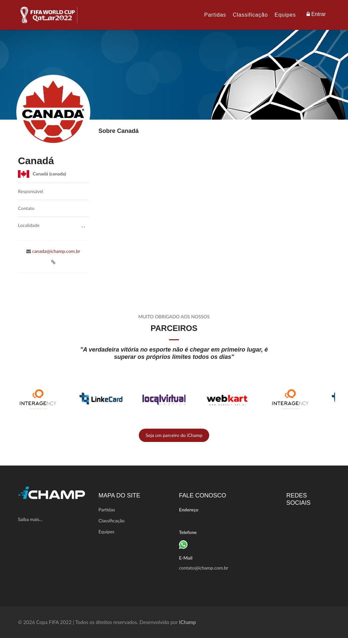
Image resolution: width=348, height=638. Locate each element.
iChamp (187, 622)
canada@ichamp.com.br (55, 251)
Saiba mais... (30, 519)
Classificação (250, 15)
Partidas (215, 15)
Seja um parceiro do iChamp (173, 435)
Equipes (285, 15)
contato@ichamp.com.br (203, 568)
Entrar (316, 14)
